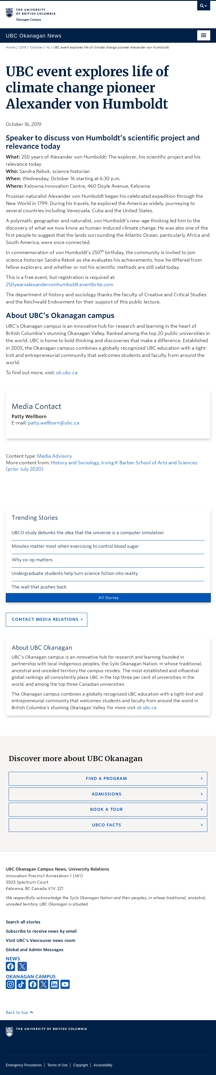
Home (10, 47)
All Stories (108, 597)
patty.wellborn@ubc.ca (53, 423)
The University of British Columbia (77, 12)
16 (47, 47)
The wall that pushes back (39, 587)
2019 (22, 47)
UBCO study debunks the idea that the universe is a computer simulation (88, 532)
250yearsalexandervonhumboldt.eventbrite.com (59, 284)
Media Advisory (54, 456)
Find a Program (106, 778)
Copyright (80, 1065)
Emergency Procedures (24, 1065)
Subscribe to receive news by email (41, 931)
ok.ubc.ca (66, 372)
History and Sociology (75, 462)
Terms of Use (57, 1065)
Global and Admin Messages (35, 949)
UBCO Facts (106, 825)
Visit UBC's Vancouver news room (40, 940)
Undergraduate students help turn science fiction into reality (75, 573)
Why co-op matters (32, 559)
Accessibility (102, 1065)
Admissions (106, 794)
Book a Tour (106, 809)
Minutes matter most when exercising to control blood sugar (75, 546)
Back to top (20, 1012)
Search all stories (23, 922)
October (36, 47)
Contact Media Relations (45, 619)
